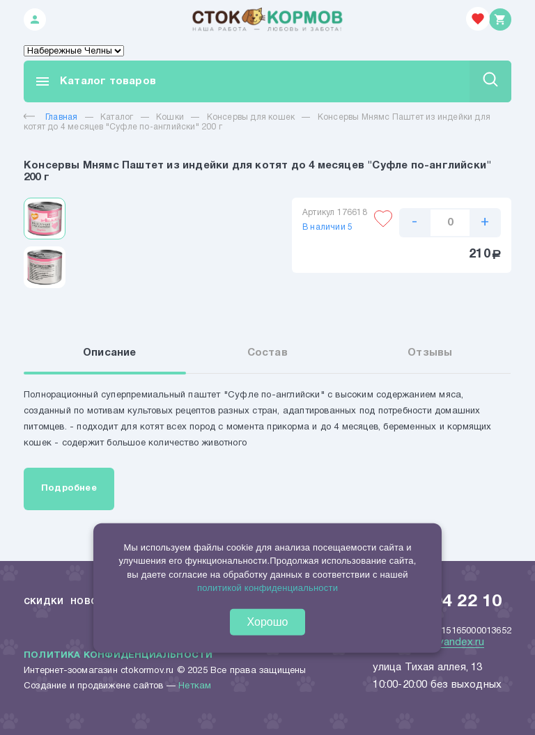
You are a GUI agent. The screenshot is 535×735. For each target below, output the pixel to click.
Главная (50, 117)
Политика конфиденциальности (118, 655)
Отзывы (430, 353)
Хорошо (267, 622)
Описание (110, 353)
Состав (267, 353)
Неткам (194, 686)
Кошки (170, 117)
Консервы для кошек (251, 117)
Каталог (116, 117)
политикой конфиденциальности (267, 588)
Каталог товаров (95, 81)
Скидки (43, 602)
